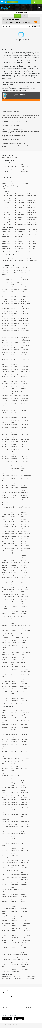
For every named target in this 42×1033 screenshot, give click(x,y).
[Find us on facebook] (17, 1011)
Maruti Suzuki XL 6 (24, 874)
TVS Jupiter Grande (5, 650)
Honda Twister (14, 456)
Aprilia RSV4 (23, 272)
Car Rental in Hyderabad (19, 238)
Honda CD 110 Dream (6, 443)
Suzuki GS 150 (24, 621)
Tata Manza (4, 927)
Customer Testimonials (27, 990)
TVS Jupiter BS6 (5, 649)
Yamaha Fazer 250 (25, 678)
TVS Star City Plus (5, 661)
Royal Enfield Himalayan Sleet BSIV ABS (15, 582)
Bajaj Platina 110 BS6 (6, 311)
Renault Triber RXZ (15, 911)
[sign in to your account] (34, 2)
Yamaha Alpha (14, 673)
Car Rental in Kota (18, 241)
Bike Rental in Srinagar (6, 221)
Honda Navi (23, 453)
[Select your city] (39, 2)
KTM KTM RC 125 (14, 485)
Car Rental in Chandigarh (32, 231)
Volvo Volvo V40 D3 (15, 971)
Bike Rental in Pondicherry (7, 216)
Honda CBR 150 (5, 441)
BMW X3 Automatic (15, 719)
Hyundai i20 (13, 765)
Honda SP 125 (4, 456)
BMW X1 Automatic (5, 719)
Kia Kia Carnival (24, 787)
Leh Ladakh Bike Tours (6, 976)
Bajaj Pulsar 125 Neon (6, 313)
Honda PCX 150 (5, 454)
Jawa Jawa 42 (4, 465)
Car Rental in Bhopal (6, 231)
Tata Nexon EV (24, 928)
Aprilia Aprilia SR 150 (15, 270)
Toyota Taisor (4, 957)
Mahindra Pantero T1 (15, 492)
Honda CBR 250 (14, 441)
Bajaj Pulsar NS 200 (15, 323)
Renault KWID (4, 904)
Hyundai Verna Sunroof (6, 778)
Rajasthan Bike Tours (31, 976)
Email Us (4, 1007)
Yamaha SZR (4, 700)
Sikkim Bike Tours (17, 978)
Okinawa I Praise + (5, 494)
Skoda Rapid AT (5, 916)
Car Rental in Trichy (18, 250)
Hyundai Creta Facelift (15, 748)
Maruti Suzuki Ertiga (5, 847)
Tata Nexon (4, 928)
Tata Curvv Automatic (6, 923)
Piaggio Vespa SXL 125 (15, 506)
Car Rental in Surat (31, 248)
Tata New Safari (24, 927)
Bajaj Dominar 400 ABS (25, 303)
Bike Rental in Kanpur (6, 207)
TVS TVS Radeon (24, 662)
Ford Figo (23, 731)
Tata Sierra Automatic (25, 935)
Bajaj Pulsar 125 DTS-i (25, 311)
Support (24, 1000)
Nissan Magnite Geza (6, 898)
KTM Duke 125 (14, 482)
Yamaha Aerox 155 (5, 673)
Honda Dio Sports (24, 446)
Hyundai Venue (24, 768)
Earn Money (21, 100)
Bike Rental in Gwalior (31, 202)
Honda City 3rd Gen (25, 737)
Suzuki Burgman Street (6, 616)
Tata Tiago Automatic (15, 937)
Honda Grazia (14, 448)
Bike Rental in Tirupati (31, 221)
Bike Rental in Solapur (31, 219)
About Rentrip (5, 990)
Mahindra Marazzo (15, 801)
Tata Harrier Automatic (25, 923)
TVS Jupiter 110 (5, 647)
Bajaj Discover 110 (5, 301)
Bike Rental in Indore (31, 204)
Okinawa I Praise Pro (15, 494)
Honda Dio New (14, 446)
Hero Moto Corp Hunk (25, 362)
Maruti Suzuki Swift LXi (6, 869)
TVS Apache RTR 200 (6, 645)
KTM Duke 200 (24, 482)
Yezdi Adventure (5, 703)
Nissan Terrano (5, 899)
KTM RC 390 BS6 (14, 487)
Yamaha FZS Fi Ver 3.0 (6, 681)
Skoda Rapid (23, 915)
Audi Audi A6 (14, 710)
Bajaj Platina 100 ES (25, 308)
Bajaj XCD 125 (4, 327)
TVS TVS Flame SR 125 (25, 661)
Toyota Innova (24, 947)
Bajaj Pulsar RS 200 (5, 325)
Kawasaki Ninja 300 (25, 472)
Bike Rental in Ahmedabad (32, 193)
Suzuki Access (14, 606)
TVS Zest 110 (4, 669)
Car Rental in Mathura (6, 243)
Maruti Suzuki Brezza (6, 833)
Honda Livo (13, 453)
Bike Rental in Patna (31, 214)
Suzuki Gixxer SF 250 (25, 620)
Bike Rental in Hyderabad (20, 204)
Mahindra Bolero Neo (25, 799)
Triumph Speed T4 (5, 637)
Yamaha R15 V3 (24, 690)
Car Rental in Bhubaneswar (20, 231)
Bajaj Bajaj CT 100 (5, 293)
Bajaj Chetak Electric (25, 296)
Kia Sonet (3, 792)
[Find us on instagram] (24, 1011)
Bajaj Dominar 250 (5, 303)
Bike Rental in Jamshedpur (20, 205)
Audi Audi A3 (14, 708)
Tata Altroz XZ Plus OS (15, 922)
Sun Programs (11, 1027)
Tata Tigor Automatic (15, 939)
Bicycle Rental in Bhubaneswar (8, 257)
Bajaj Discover (24, 299)
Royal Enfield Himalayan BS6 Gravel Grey (6, 572)
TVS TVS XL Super (14, 666)
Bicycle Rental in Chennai (32, 257)
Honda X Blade (14, 458)
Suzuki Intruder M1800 (25, 625)
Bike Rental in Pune (18, 216)
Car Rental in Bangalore (32, 229)
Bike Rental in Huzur (25, 166)
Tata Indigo (23, 925)
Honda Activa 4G (24, 417)
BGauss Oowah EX (15, 328)
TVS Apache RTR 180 (15, 642)
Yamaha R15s (14, 695)
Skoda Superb (4, 920)
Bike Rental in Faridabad (6, 200)
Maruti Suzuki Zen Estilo (16, 877)
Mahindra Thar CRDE (25, 807)
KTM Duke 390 (14, 483)
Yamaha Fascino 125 (25, 674)
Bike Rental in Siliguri (19, 219)
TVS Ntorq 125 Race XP (15, 652)
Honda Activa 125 (5, 414)
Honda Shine (14, 454)
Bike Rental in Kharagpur (19, 207)
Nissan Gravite (14, 896)
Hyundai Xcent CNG (6, 782)
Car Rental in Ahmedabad (20, 229)
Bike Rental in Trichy (6, 222)
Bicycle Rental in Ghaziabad (7, 258)
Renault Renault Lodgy (6, 908)
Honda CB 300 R (24, 434)
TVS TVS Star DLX (5, 666)
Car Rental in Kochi (31, 239)
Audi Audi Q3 (23, 710)
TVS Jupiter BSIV (14, 649)
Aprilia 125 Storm (24, 267)
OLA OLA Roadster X (25, 494)
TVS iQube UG (14, 645)
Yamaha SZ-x (23, 698)
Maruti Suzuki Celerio (6, 836)
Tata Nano (13, 927)
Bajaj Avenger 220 (5, 282)
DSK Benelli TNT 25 (25, 333)
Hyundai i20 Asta (24, 765)
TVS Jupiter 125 (14, 647)
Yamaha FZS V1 (24, 681)
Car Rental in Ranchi (31, 246)
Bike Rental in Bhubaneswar (7, 197)
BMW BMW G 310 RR (25, 328)
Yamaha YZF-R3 (24, 700)
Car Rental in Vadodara (6, 251)
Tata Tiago (4, 937)
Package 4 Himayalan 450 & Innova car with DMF (6, 502)
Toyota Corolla (5, 942)
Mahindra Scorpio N (15, 802)
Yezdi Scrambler (24, 703)
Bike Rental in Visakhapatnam (20, 224)
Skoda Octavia (14, 915)
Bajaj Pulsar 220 (24, 318)
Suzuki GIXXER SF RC (6, 621)
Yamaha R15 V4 (5, 691)
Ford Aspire (23, 726)
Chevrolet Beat (24, 719)
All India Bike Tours (5, 980)
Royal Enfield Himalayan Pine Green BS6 (6, 582)
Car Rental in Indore (31, 238)
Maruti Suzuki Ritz (14, 860)
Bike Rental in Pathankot (19, 214)
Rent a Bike (4, 157)
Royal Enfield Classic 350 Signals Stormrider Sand (25, 533)
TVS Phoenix (4, 657)
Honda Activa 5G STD (6, 427)
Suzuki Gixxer (23, 616)
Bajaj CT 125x (14, 299)
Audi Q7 (3, 712)
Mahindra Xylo (14, 824)
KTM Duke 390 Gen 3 (6, 485)
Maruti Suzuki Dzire (25, 840)
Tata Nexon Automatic (15, 928)
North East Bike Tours (6, 978)
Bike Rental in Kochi (31, 207)
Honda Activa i (5, 434)
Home (35, 8)
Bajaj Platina (13, 308)
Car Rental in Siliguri (6, 248)
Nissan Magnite (24, 896)
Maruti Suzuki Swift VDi (15, 869)
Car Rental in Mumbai (19, 243)
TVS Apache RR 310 (15, 640)
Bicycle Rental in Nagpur (32, 260)
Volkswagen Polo (24, 962)
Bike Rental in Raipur (6, 217)
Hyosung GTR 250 (5, 461)
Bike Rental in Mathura (31, 210)
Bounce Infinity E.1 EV (15, 333)
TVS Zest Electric (14, 669)
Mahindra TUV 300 (5, 814)
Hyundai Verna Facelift (15, 775)
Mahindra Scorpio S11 (6, 804)
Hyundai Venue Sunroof (16, 772)
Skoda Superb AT (14, 920)
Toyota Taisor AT (14, 957)
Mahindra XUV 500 (25, 818)
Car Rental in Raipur (18, 246)
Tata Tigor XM (24, 939)
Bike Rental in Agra (18, 193)
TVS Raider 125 (14, 657)
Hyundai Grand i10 (25, 754)
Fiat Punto (13, 726)
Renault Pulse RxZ (24, 904)
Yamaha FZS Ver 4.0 (25, 683)
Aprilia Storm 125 (14, 276)
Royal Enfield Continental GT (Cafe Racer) (25, 545)
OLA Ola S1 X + (5, 497)
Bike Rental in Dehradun (19, 198)
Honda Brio (4, 737)
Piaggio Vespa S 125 (6, 506)
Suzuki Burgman (24, 613)
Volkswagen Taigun (15, 964)
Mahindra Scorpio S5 (15, 804)
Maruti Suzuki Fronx (15, 850)
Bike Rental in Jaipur (6, 205)
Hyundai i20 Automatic (6, 766)
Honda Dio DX (4, 446)
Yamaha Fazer (14, 678)
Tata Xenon (4, 940)
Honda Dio (4, 444)
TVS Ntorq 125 (4, 652)
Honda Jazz (23, 741)
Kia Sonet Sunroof (14, 792)
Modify (35, 22)
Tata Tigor (4, 939)
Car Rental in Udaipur (31, 250)
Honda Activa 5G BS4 (6, 424)
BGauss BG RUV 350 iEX (25, 327)
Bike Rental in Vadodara (32, 222)
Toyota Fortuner (14, 944)
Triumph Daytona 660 (25, 630)
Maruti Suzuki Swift (24, 862)
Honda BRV (13, 737)
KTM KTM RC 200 (24, 485)
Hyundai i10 (4, 765)
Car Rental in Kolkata (6, 241)
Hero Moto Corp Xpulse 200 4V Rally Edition (5, 403)
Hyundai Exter (24, 751)
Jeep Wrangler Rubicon (16, 785)
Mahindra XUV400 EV (6, 824)
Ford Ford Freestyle (6, 734)
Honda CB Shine (5, 437)
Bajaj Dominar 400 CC (6, 304)
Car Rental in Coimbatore (20, 233)
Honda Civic (4, 741)
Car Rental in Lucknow (31, 241)
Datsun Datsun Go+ (6, 724)
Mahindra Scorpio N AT (25, 802)
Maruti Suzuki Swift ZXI (6, 870)
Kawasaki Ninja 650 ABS (26, 475)
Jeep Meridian (4, 785)
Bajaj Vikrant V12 (14, 325)
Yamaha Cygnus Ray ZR (25, 673)
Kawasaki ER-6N (5, 468)
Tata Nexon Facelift (5, 930)
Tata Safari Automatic (15, 932)
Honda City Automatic (25, 739)
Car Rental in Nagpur (31, 243)
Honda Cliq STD (24, 443)
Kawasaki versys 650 (15, 477)
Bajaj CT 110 (4, 299)
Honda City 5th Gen (15, 739)
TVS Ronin (23, 657)
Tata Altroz (23, 920)
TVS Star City (23, 659)
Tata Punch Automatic (25, 930)
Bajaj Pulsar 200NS (15, 318)
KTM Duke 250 (4, 483)
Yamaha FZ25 (24, 679)
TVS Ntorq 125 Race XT (25, 652)
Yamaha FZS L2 (14, 681)
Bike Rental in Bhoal (6, 162)
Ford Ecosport (4, 727)
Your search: (6, 22)
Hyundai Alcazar (24, 743)
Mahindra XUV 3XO (15, 818)
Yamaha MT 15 (24, 685)
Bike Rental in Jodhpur (31, 205)
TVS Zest (23, 667)
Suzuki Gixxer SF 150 (15, 620)
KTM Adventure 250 (25, 478)
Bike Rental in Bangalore (19, 195)
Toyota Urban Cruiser (6, 959)
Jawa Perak (13, 465)
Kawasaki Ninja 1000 (15, 472)
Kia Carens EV (14, 787)
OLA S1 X (13, 497)
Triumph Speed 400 (25, 633)
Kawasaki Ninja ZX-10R (6, 477)
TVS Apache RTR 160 (25, 640)
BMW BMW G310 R (15, 330)
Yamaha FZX (4, 685)
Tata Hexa (4, 925)
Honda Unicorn (24, 456)
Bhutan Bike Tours (30, 978)
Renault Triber (14, 908)
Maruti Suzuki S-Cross (15, 862)
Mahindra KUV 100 (5, 801)
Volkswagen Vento (5, 968)
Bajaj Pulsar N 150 (24, 320)
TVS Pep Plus (23, 654)
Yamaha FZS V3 (14, 683)
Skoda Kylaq (4, 915)
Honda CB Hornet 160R (25, 436)
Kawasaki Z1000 (24, 477)
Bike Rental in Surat (18, 221)
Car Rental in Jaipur (5, 239)
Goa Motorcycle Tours (18, 980)
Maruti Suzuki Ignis (24, 853)
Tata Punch (13, 930)
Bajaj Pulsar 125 (14, 311)
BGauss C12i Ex (5, 328)
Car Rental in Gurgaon (19, 236)
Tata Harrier (13, 923)
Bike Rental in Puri (31, 216)
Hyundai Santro (24, 766)
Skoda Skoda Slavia (25, 916)
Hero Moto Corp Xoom (16, 395)
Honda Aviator (14, 434)
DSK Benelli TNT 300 (6, 337)
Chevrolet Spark (14, 720)
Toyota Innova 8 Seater (6, 950)
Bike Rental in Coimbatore (7, 198)
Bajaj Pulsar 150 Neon (15, 315)
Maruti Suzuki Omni (5, 860)
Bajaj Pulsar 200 (5, 318)
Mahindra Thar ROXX (15, 811)
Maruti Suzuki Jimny (15, 857)
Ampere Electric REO (15, 267)
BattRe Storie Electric (15, 327)
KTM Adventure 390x (6, 482)
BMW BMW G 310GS (6, 330)
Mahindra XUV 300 (15, 814)
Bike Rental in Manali (19, 210)
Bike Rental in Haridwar (6, 204)
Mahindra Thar (5, 807)
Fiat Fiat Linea (4, 726)
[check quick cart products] (36, 2)
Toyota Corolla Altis (15, 942)
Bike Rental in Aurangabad (7, 195)
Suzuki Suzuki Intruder (15, 627)
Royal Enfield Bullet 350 (16, 507)
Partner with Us (25, 992)
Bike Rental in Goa (31, 200)
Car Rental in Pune (5, 246)
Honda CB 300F (5, 436)
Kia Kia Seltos (14, 789)
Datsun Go (13, 724)
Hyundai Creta (24, 744)
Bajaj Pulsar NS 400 (25, 323)
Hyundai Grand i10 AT (6, 758)
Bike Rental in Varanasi (6, 224)
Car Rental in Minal (15, 186)
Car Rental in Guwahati (31, 236)
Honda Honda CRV (15, 741)
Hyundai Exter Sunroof (15, 754)
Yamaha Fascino (14, 674)
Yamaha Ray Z (4, 698)
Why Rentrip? (5, 992)
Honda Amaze (14, 734)
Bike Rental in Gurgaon (6, 202)
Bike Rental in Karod (15, 169)
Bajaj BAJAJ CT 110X (15, 293)
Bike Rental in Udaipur (19, 222)
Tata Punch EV (4, 932)
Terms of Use (25, 994)
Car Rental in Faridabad (19, 234)
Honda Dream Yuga (6, 448)
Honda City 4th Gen (6, 739)
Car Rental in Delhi (5, 234)
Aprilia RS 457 (14, 272)
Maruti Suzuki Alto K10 (25, 826)
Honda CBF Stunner (25, 439)
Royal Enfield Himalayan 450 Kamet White (15, 562)
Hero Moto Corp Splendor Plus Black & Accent (15, 391)
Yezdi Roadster (14, 703)
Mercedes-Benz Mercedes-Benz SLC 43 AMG (6, 889)
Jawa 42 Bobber (14, 461)
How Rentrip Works (6, 994)
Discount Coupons (26, 998)
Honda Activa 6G (14, 427)
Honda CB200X (14, 439)
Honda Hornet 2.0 (5, 453)
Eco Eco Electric (14, 339)
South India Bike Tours (31, 980)
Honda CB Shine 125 (15, 437)
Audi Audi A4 (4, 710)
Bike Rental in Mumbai (6, 212)
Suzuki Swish (13, 630)
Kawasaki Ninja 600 (5, 475)
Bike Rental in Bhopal (15, 162)
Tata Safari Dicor (5, 935)
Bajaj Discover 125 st (15, 301)
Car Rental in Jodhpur (19, 239)
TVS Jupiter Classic (24, 649)
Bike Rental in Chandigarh (20, 197)
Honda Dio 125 (14, 444)
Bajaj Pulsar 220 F (5, 320)
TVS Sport (4, 659)
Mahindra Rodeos (24, 492)
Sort (30, 26)
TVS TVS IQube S (5, 662)
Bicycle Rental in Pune (6, 262)
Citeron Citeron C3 (25, 720)
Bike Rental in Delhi (31, 198)
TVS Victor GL (4, 667)
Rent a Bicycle (14, 157)
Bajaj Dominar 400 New (16, 304)
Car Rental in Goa (5, 236)
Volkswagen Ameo (15, 962)
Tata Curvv (23, 922)
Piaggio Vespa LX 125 (15, 500)
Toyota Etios (23, 942)
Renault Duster (24, 899)
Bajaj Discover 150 (25, 301)
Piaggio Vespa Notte (25, 500)
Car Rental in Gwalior (6, 238)
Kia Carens (23, 785)
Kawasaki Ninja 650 (15, 475)
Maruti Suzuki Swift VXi (25, 869)
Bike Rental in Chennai (31, 197)
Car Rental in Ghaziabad (32, 234)
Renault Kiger (14, 901)
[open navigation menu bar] (1, 2)
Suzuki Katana (4, 627)
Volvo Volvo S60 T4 (5, 971)
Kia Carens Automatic (6, 787)
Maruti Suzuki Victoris (15, 870)
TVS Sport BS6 (14, 659)
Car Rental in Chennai (6, 233)
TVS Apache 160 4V (5, 640)
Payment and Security (7, 996)
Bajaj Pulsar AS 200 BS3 (16, 320)
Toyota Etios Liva (5, 944)
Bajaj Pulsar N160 (14, 322)
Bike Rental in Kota (18, 209)
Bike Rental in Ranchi (19, 217)
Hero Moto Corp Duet (15, 356)
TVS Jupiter (23, 645)
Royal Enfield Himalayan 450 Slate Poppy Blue (6, 567)
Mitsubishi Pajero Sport (6, 896)
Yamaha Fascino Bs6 (6, 678)
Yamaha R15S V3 (24, 695)
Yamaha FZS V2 (5, 683)
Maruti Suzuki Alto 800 (6, 826)
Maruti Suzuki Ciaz (5, 840)
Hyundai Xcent (14, 778)
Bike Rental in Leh (30, 209)
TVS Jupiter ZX (14, 650)
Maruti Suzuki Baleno (15, 829)
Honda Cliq (13, 443)
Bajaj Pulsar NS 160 (5, 323)
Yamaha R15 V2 (14, 690)
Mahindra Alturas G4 (6, 799)
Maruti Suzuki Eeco (25, 843)
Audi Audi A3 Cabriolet (25, 708)
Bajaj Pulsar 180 (24, 315)
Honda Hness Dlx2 (5, 449)
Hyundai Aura (14, 744)
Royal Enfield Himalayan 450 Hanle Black (6, 562)
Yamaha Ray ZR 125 (15, 698)
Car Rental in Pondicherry (32, 245)
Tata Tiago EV (24, 937)
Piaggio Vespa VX (24, 506)
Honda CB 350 (14, 436)
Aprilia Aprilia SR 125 (6, 270)
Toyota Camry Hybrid (25, 940)
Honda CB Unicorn (5, 439)
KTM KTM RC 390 (5, 487)
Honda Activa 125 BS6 (15, 414)
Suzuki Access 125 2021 (6, 610)
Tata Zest (13, 940)
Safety (23, 996)
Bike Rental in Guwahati (19, 202)
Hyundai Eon (13, 751)
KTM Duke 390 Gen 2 (25, 483)
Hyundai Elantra (24, 748)
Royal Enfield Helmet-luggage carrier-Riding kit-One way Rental (25, 553)
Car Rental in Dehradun (32, 233)
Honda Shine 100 (24, 454)
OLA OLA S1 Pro (24, 495)
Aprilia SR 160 (4, 276)
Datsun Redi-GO (24, 724)
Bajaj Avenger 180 (24, 279)
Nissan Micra (14, 898)
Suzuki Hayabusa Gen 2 (16, 625)
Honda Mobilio (5, 743)
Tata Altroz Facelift (5, 922)
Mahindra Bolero (14, 799)
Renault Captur (14, 899)
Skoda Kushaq (24, 911)
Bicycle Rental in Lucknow (7, 260)
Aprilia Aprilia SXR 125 (25, 270)
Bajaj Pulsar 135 (14, 313)
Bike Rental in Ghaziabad (19, 200)
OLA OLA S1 (4, 495)
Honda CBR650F (24, 441)
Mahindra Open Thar (25, 801)
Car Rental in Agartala (6, 229)
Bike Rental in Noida (6, 214)
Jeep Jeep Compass (25, 782)
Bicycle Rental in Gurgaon (20, 258)
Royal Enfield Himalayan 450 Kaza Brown (25, 562)
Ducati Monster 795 (25, 337)
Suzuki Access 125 (24, 606)
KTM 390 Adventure (15, 478)
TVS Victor (23, 666)
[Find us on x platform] (21, 1011)
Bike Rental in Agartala (6, 193)
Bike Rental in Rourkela (6, 219)
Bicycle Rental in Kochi (31, 258)
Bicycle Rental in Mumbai (19, 260)
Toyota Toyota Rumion (25, 957)
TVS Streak (13, 661)
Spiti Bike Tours (17, 976)
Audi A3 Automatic (5, 708)
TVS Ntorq (23, 650)
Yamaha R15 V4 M (24, 691)
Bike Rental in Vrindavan (32, 224)
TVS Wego (13, 667)
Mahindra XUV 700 (15, 821)
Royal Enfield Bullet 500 (6, 511)
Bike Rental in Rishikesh (32, 217)
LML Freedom (24, 487)
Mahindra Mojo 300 (6, 492)
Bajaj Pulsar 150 (24, 313)
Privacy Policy (5, 1000)
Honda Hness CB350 (25, 448)
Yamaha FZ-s (4, 679)
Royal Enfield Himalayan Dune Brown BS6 (26, 577)
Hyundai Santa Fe (14, 766)
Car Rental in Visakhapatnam (33, 251)
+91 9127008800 (27, 1007)
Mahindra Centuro (5, 489)
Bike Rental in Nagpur (19, 212)
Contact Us (24, 1002)
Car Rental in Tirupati (6, 250)
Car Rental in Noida (5, 245)
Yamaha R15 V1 (5, 690)
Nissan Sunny (23, 898)
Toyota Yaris (4, 962)
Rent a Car (9, 157)
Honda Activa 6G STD (25, 431)
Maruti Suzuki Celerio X (25, 836)
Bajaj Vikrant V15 (24, 325)
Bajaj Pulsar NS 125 (25, 322)
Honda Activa (24, 410)
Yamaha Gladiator (15, 685)
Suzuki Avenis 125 (14, 613)
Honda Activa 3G (14, 417)
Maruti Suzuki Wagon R (6, 874)
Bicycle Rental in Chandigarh (20, 257)
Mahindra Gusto (14, 489)
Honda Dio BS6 (24, 444)
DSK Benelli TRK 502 (15, 337)
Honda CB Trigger (24, 437)
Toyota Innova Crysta (15, 950)
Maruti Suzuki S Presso (25, 860)
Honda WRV (13, 743)
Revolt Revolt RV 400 (6, 507)
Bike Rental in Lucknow (6, 210)
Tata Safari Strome (15, 935)
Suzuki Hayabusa (5, 625)
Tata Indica (13, 925)
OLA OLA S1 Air (14, 495)
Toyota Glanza (5, 947)
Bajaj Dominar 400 (15, 303)
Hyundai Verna (24, 772)
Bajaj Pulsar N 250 (5, 322)
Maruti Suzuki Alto (24, 824)
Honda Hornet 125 (25, 449)
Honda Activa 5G (24, 420)
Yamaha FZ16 (14, 679)
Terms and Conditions (7, 998)
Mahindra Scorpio (5, 802)
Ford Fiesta (13, 731)
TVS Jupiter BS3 (24, 647)
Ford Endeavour (24, 727)
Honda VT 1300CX (5, 458)
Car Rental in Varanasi (19, 251)
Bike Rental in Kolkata (6, 209)
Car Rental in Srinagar (19, 248)
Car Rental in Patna (18, 245)
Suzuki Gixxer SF (5, 620)
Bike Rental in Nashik (31, 212)
